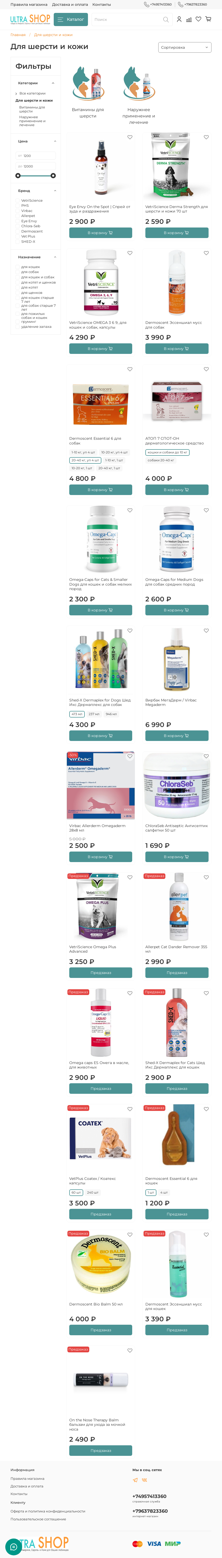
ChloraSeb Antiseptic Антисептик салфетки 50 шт (176, 828)
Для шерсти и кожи (34, 100)
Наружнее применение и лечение (32, 121)
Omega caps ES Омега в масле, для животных (99, 1065)
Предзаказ (101, 972)
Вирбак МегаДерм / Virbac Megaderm (171, 702)
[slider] (18, 176)
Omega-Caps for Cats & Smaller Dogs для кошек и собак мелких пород (100, 584)
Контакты (101, 4)
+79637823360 (192, 4)
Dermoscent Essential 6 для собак (95, 441)
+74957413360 (158, 4)
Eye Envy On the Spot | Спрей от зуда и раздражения (99, 209)
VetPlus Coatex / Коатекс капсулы (92, 1181)
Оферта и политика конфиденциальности (48, 1511)
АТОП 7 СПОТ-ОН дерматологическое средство (174, 441)
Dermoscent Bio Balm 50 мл (96, 1304)
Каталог (71, 19)
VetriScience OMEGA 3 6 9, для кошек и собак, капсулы (97, 325)
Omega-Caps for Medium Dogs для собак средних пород (174, 582)
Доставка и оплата (70, 4)
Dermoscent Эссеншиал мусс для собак (173, 325)
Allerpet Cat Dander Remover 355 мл (176, 949)
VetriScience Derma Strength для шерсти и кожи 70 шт (176, 209)
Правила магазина (29, 4)
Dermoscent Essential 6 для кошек (171, 1181)
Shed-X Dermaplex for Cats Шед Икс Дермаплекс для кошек (175, 1065)
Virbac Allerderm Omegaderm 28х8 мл (97, 828)
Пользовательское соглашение (38, 1519)
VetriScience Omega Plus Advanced (92, 949)
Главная (18, 34)
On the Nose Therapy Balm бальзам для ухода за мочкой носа (97, 1425)
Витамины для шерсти (32, 109)
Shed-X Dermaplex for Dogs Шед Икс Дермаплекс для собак (100, 702)
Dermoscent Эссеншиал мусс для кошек (173, 1306)
